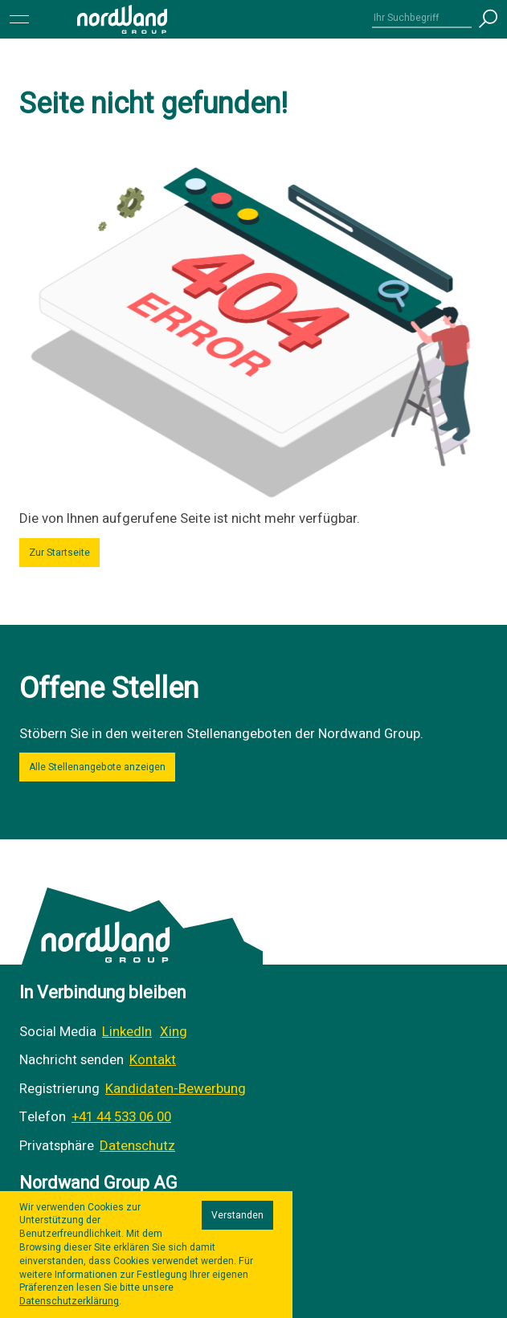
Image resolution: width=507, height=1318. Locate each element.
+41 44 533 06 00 (121, 1117)
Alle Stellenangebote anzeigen (97, 767)
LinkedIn (127, 1032)
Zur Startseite (59, 552)
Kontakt (152, 1060)
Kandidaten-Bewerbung (175, 1089)
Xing (173, 1032)
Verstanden (237, 1215)
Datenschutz (137, 1146)
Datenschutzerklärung (69, 1301)
